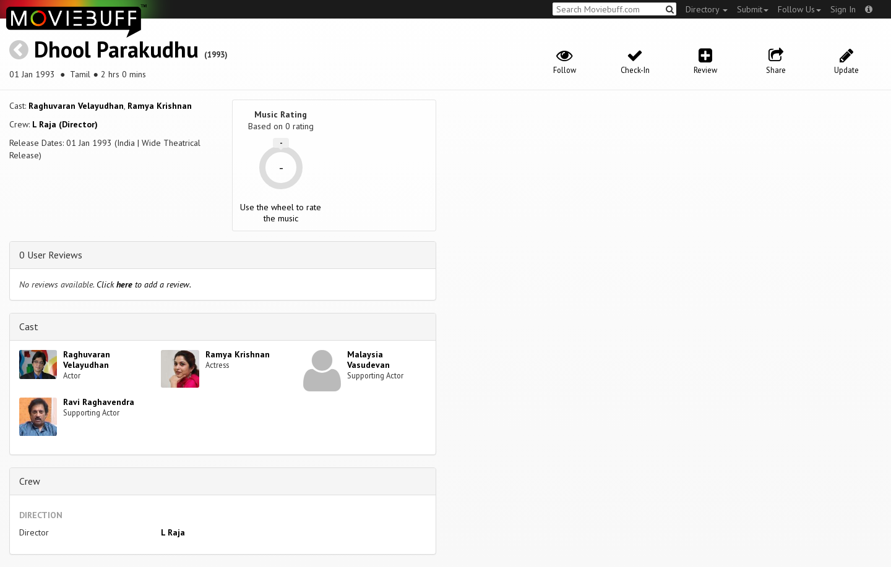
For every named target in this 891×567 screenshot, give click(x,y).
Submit (752, 9)
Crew (29, 481)
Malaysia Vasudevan (368, 359)
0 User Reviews (50, 255)
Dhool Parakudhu (116, 49)
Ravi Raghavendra (98, 401)
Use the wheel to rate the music (280, 213)
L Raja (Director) (65, 124)
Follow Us (799, 9)
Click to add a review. (144, 284)
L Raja (173, 532)
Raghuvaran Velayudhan (76, 105)
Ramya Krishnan (159, 105)
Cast (28, 326)
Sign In (843, 9)
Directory (707, 9)
